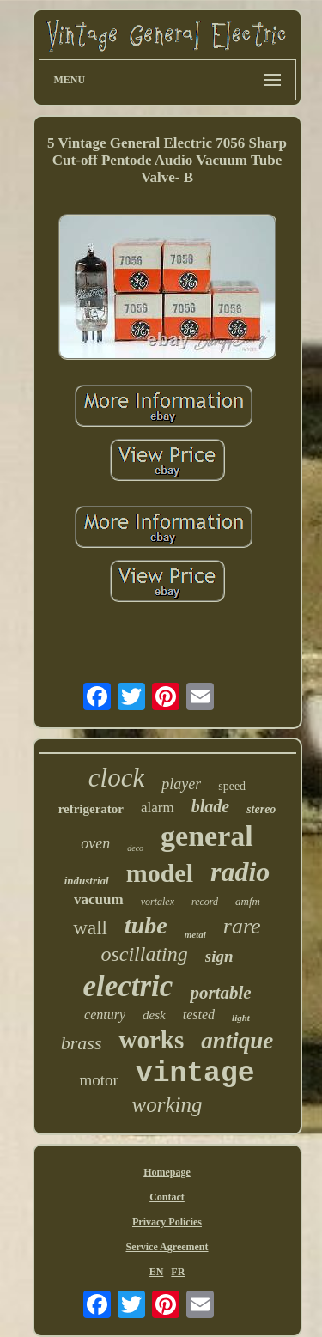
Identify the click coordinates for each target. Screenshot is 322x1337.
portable (220, 992)
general (207, 836)
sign (219, 956)
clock (116, 778)
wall (90, 928)
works (151, 1040)
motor (98, 1080)
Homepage (167, 1172)
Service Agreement (166, 1247)
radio (240, 871)
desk (154, 1015)
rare (242, 926)
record (204, 902)
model (159, 873)
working (167, 1104)
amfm (247, 901)
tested (199, 1014)
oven (95, 843)
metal (195, 934)
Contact (167, 1197)
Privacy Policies (167, 1222)
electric (127, 986)
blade (210, 806)
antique (237, 1041)
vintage (195, 1074)
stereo (261, 809)
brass (81, 1043)
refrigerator (91, 809)
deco (135, 848)
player (181, 784)
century (104, 1014)
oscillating (143, 954)
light (241, 1017)
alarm (157, 807)
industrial (86, 880)
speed (232, 786)
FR (178, 1272)
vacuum (99, 899)
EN (156, 1272)
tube (146, 925)
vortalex (157, 902)
